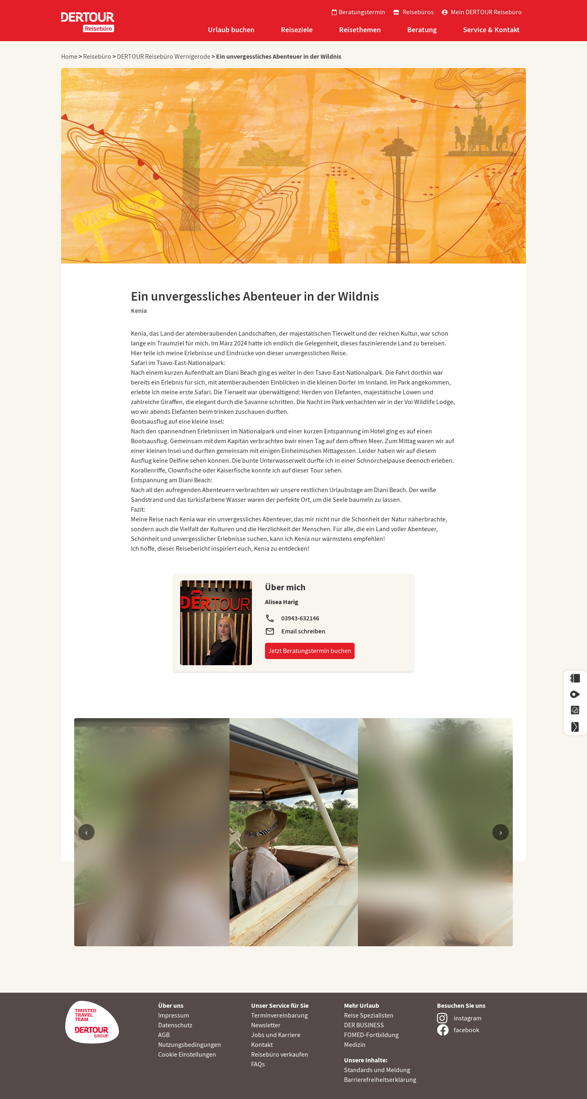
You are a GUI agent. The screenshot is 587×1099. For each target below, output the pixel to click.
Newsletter (265, 1025)
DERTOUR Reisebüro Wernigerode (163, 57)
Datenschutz (175, 1025)
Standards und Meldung (377, 1070)
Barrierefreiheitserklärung (380, 1080)
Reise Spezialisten (368, 1015)
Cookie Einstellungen (187, 1055)
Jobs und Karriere (275, 1035)
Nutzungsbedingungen (189, 1045)
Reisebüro (97, 57)
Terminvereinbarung (279, 1015)
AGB (164, 1035)
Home (70, 57)
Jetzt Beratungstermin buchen (309, 651)
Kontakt (262, 1045)
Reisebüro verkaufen (279, 1055)
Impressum (173, 1015)
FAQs (258, 1064)
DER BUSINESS (364, 1025)
